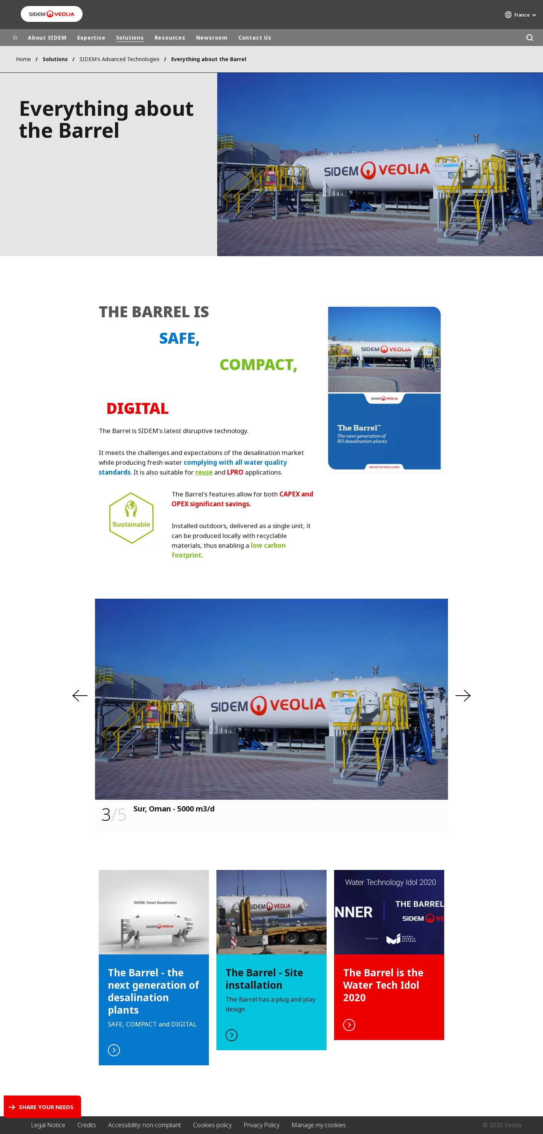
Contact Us (255, 37)
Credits (86, 1125)
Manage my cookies (318, 1125)
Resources (170, 37)
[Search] (529, 37)
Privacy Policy (261, 1125)
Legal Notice (48, 1125)
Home (23, 59)
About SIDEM (47, 37)
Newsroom (212, 37)
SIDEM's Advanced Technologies (120, 59)
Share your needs (46, 1107)
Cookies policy (212, 1125)
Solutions (130, 37)
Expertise (91, 37)
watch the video (271, 960)
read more (154, 967)
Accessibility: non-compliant (144, 1125)
